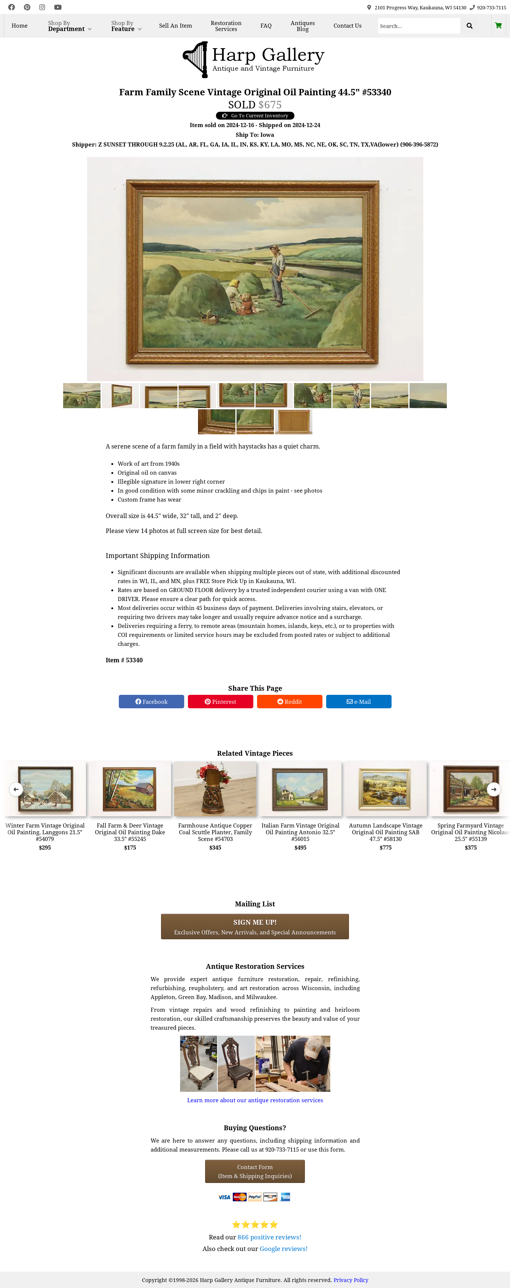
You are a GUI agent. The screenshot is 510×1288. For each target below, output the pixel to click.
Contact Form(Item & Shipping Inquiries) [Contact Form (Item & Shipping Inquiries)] (255, 1171)
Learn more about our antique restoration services (255, 1100)
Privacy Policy (351, 1280)
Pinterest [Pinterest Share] (220, 701)
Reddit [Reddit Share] (289, 701)
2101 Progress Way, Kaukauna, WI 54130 (420, 7)
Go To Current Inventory (255, 115)
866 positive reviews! (270, 1237)
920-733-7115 (491, 7)
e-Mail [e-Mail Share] (359, 701)
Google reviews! (284, 1248)
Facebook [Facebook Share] (151, 701)
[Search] (419, 26)
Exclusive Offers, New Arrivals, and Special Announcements (255, 926)
